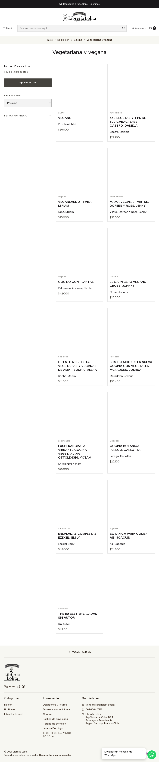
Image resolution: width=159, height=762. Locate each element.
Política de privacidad (55, 718)
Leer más (95, 3)
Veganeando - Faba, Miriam (75, 217)
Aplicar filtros (27, 82)
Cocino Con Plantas (76, 295)
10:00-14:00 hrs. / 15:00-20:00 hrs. (57, 734)
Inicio (50, 40)
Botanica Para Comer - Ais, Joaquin (130, 549)
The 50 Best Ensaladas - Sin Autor (78, 629)
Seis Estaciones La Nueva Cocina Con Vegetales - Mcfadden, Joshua (131, 379)
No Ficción (63, 40)
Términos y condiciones (56, 709)
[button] (79, 652)
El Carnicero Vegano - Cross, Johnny (129, 297)
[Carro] (152, 28)
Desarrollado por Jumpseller (55, 755)
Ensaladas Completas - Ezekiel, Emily (78, 549)
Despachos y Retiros (55, 704)
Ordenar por (12, 95)
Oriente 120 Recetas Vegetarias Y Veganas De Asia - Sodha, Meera (77, 379)
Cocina (78, 40)
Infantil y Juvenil (13, 714)
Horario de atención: (55, 723)
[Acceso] (139, 28)
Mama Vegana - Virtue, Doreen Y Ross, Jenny (129, 217)
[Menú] (7, 28)
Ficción (8, 704)
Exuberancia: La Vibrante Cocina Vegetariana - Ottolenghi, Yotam (74, 465)
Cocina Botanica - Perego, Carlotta (126, 461)
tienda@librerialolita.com (98, 704)
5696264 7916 (92, 709)
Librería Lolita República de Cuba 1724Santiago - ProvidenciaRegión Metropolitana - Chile (100, 719)
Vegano (64, 118)
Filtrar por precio (28, 115)
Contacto (48, 714)
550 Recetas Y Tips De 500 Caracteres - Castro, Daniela (128, 121)
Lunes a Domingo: (53, 728)
